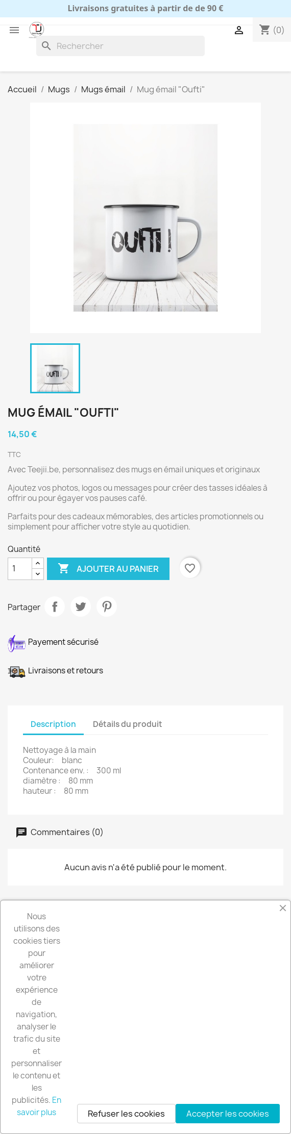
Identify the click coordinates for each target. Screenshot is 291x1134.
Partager (54, 606)
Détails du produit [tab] (127, 724)
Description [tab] (53, 724)
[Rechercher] (120, 46)
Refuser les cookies (126, 1113)
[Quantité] (20, 569)
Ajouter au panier (108, 568)
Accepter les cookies (227, 1113)
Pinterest (106, 606)
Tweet (80, 606)
